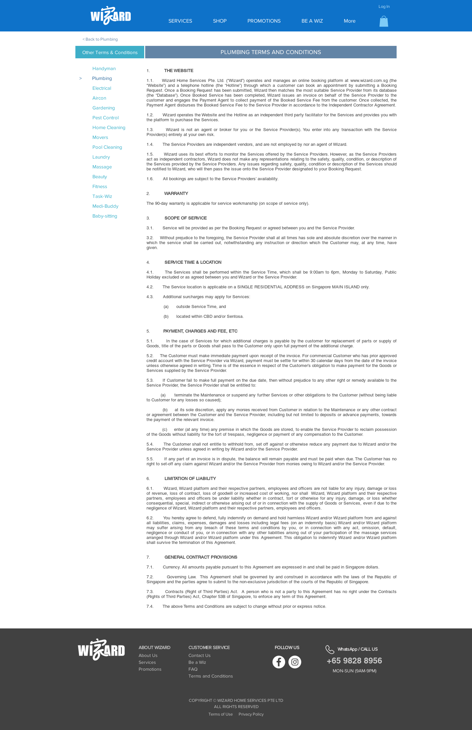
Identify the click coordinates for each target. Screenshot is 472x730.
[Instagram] (294, 662)
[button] (383, 21)
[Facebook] (278, 662)
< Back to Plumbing (100, 39)
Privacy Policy (251, 714)
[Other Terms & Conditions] (109, 52)
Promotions (150, 669)
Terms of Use (220, 714)
